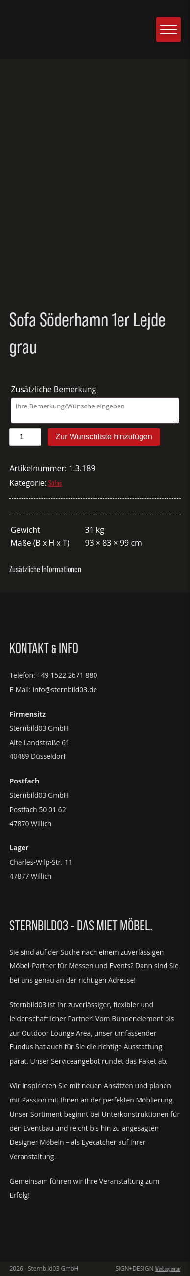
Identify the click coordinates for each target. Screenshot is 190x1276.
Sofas (55, 483)
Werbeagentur (168, 1268)
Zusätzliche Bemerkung (54, 389)
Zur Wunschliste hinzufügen (104, 437)
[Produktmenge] (25, 437)
